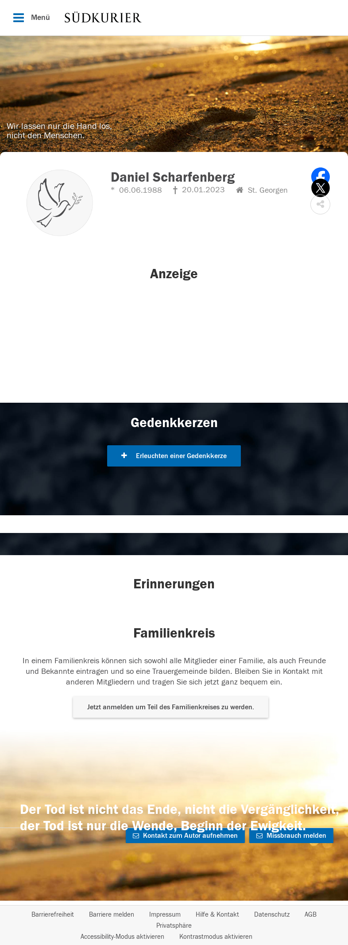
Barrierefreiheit (52, 914)
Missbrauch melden (291, 836)
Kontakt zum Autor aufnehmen (185, 836)
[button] (320, 204)
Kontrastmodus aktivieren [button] (215, 937)
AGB (311, 914)
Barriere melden (111, 914)
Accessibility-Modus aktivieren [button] (122, 937)
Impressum (165, 914)
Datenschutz (272, 914)
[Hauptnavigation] (174, 17)
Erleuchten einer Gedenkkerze (174, 456)
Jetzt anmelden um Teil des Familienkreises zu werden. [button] (170, 707)
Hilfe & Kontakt (217, 914)
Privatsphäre (174, 925)
